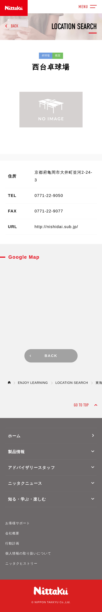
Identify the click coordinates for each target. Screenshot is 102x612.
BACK (14, 26)
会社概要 (12, 533)
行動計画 (12, 543)
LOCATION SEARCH (71, 383)
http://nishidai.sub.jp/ (56, 226)
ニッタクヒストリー (21, 563)
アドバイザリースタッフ (31, 467)
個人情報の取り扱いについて (28, 553)
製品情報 (16, 451)
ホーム (14, 436)
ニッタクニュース (25, 483)
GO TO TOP (81, 405)
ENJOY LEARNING (33, 383)
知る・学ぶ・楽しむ (27, 499)
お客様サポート (17, 523)
